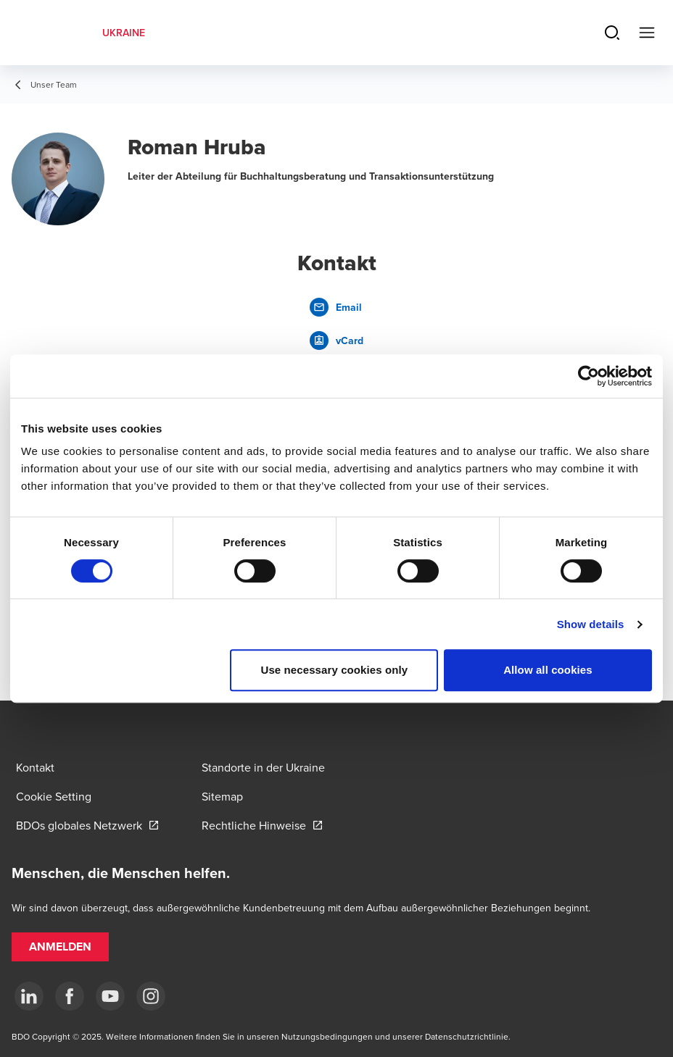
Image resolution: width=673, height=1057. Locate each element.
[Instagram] (150, 996)
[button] (60, 946)
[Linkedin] (29, 996)
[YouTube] (110, 996)
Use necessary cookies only (334, 670)
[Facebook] (69, 996)
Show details (590, 624)
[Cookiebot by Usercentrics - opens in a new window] (588, 376)
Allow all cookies (548, 670)
